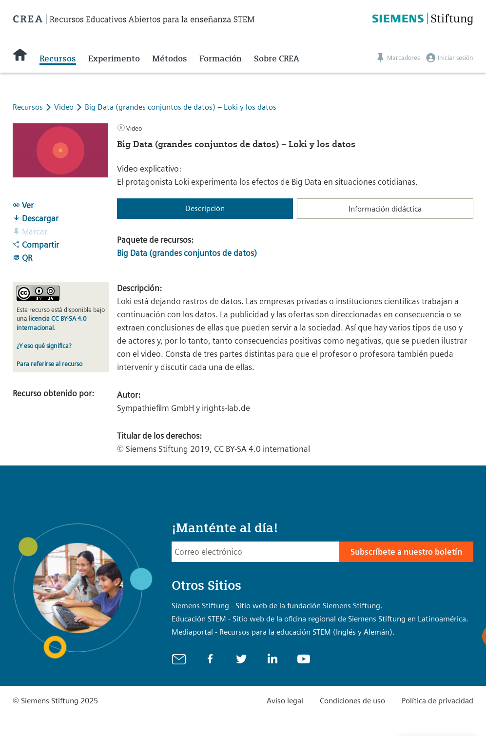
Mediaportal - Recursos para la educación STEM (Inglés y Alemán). (283, 632)
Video (65, 107)
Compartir (36, 245)
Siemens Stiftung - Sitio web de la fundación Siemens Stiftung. (277, 605)
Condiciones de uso (352, 700)
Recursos (57, 58)
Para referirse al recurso (49, 364)
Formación (220, 58)
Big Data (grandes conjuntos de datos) (187, 253)
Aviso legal (285, 700)
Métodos (169, 58)
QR (22, 258)
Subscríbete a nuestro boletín (406, 552)
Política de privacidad (437, 700)
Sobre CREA (276, 58)
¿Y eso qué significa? (44, 345)
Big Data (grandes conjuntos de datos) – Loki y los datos (180, 107)
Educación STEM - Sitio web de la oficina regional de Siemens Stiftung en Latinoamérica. (320, 618)
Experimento (114, 58)
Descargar (35, 218)
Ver (23, 205)
